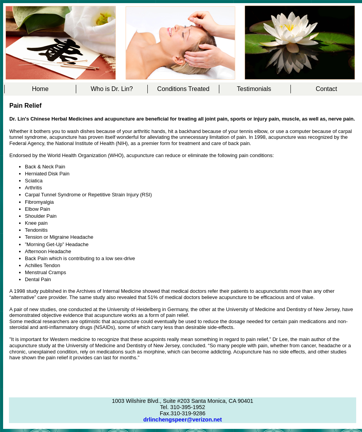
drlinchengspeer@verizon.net (182, 419)
